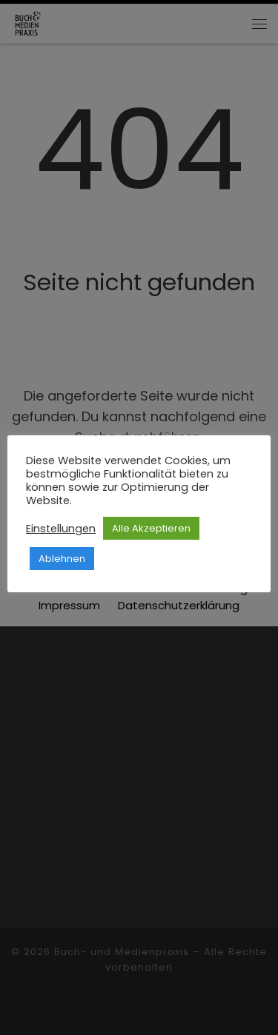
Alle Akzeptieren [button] (151, 528)
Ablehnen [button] (62, 559)
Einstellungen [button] (61, 528)
